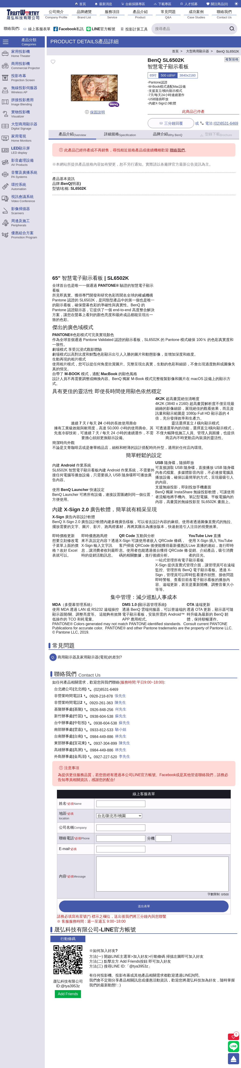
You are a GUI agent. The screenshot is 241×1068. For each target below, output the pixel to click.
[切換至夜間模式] (236, 4)
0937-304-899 (105, 743)
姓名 (62, 803)
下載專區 (162, 4)
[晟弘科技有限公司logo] (23, 19)
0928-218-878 (101, 696)
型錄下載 (215, 134)
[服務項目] (112, 14)
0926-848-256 (101, 710)
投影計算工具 (134, 29)
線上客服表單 (39, 29)
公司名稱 (66, 827)
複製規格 (231, 59)
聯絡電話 (66, 838)
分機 (151, 838)
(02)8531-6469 (226, 123)
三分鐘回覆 (171, 123)
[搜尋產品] (194, 28)
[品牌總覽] (84, 14)
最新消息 (103, 4)
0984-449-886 (101, 737)
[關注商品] (233, 1037)
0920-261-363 (101, 703)
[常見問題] (168, 14)
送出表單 (144, 906)
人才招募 (189, 4)
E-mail (64, 849)
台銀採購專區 (133, 4)
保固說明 (95, 112)
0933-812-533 (101, 730)
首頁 (80, 4)
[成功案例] (196, 14)
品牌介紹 (167, 134)
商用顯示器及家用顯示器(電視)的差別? (90, 657)
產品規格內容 (89, 164)
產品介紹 (72, 134)
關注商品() (217, 4)
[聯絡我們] (224, 14)
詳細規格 (120, 134)
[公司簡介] (56, 14)
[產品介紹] (140, 14)
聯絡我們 (177, 150)
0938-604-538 (101, 716)
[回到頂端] (233, 1058)
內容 (62, 876)
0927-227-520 (105, 757)
